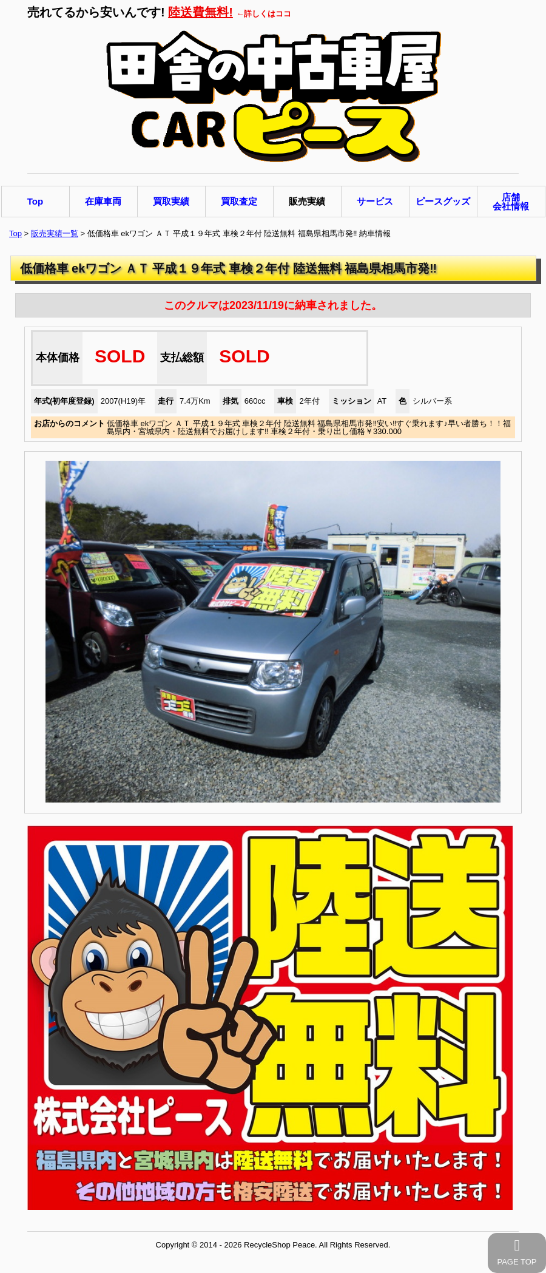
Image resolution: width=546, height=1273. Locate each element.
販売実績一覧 (54, 233)
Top (15, 233)
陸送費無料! (200, 12)
